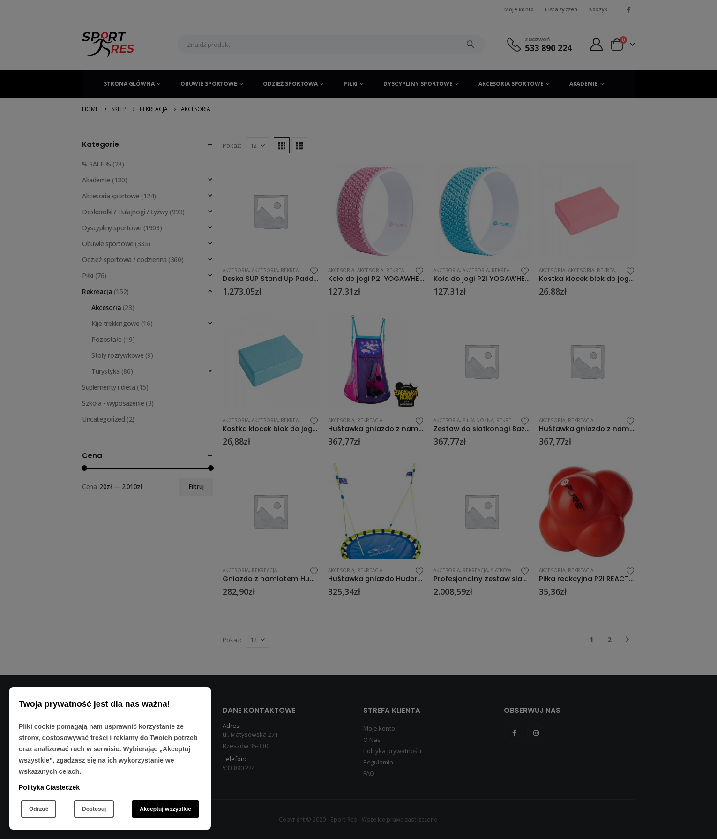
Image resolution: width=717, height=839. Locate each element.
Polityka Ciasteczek (49, 787)
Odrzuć (38, 809)
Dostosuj (94, 809)
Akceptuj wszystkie (165, 809)
